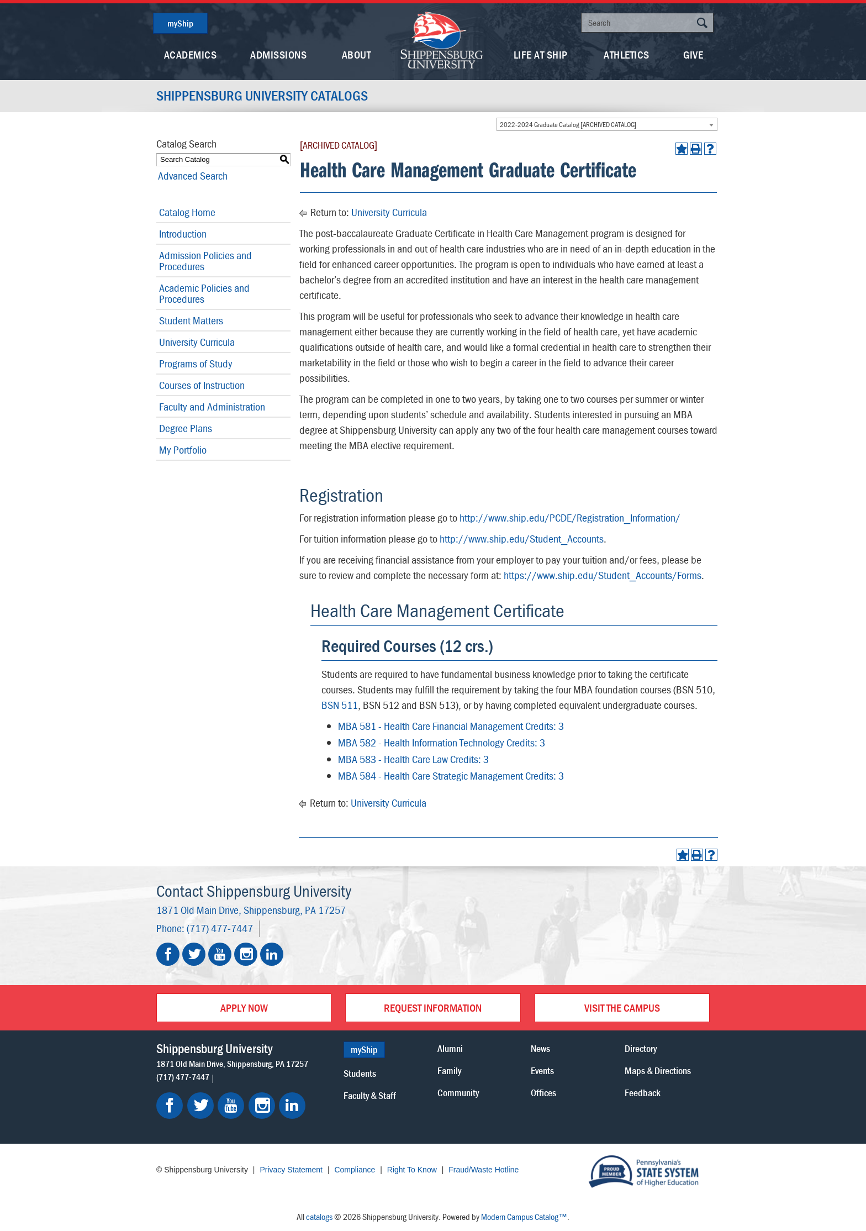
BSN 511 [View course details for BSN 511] (339, 705)
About (356, 54)
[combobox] (607, 124)
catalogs (319, 1216)
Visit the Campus (622, 1007)
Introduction (183, 233)
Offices (543, 1092)
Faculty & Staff (370, 1095)
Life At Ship (541, 54)
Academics (190, 54)
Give (693, 54)
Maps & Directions (658, 1070)
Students (360, 1073)
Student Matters (191, 320)
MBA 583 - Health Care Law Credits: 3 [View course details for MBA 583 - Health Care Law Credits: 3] (413, 759)
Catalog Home (187, 212)
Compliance (354, 1169)
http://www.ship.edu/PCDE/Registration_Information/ (570, 517)
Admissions (278, 54)
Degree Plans (185, 428)
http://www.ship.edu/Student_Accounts (522, 538)
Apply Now (244, 1007)
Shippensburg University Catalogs (264, 96)
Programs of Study (196, 363)
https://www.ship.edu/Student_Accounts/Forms (602, 575)
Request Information (433, 1007)
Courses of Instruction (202, 385)
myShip (180, 23)
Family (449, 1070)
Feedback (643, 1092)
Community (458, 1092)
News (540, 1048)
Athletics (627, 54)
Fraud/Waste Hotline (483, 1169)
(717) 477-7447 (220, 928)
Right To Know (412, 1169)
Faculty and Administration (212, 406)
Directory (641, 1048)
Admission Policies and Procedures (205, 260)
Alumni (450, 1048)
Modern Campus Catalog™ (524, 1216)
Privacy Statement (291, 1169)
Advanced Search (191, 175)
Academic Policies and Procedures (204, 293)
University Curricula (197, 342)
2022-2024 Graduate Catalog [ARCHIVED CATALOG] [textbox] (568, 124)
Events (542, 1070)
